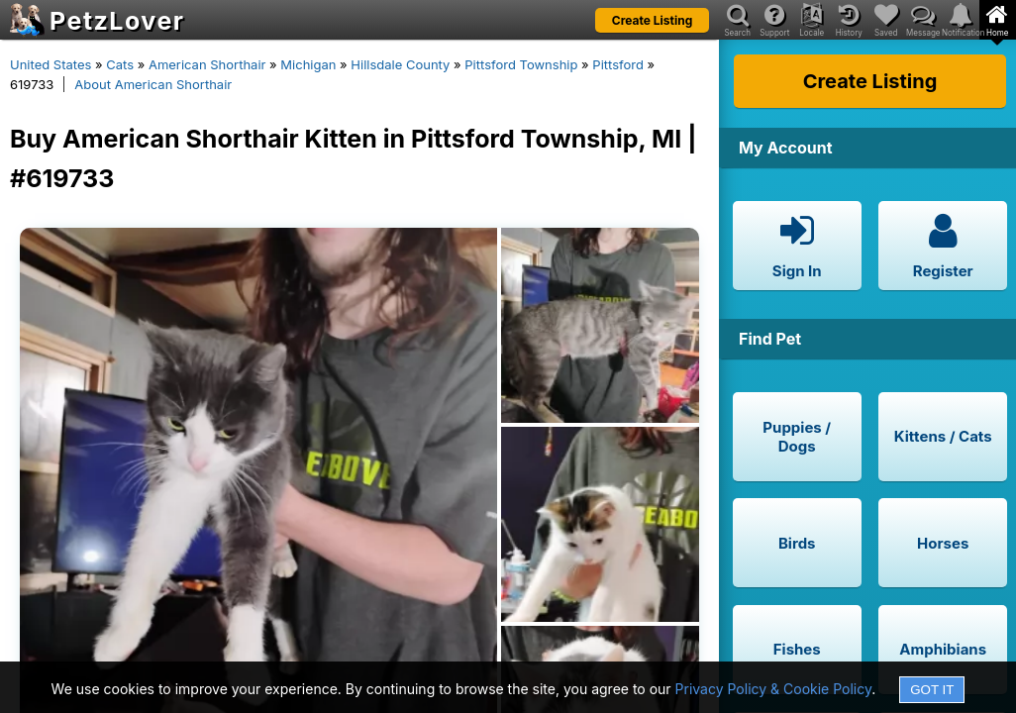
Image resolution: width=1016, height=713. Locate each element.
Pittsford (618, 64)
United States (50, 64)
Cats (120, 64)
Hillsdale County (400, 64)
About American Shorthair (153, 84)
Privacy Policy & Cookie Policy (773, 688)
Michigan (308, 64)
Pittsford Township (520, 64)
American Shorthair (207, 64)
